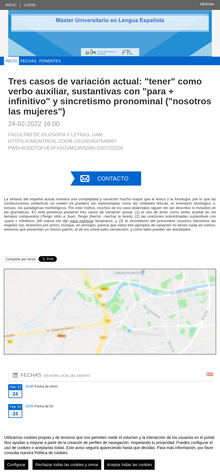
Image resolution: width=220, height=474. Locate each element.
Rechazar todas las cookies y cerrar (66, 464)
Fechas (28, 61)
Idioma (207, 4)
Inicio (10, 5)
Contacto (112, 178)
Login (29, 5)
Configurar (16, 464)
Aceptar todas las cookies (129, 464)
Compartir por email (20, 259)
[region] (110, 450)
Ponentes (50, 61)
